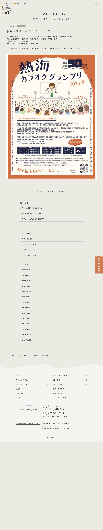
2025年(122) (26, 275)
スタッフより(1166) (29, 239)
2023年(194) (26, 286)
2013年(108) (26, 340)
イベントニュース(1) (29, 255)
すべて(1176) (27, 233)
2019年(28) (26, 308)
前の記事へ (40, 191)
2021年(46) (26, 297)
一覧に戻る (51, 191)
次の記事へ (62, 191)
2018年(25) (26, 313)
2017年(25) (26, 318)
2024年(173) (26, 281)
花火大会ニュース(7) (29, 244)
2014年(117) (26, 334)
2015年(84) (26, 329)
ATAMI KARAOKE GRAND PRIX (28, 43)
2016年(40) (26, 324)
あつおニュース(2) (28, 250)
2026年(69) (26, 270)
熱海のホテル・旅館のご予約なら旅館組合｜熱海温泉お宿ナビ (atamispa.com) (52, 48)
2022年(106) (26, 291)
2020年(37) (26, 302)
